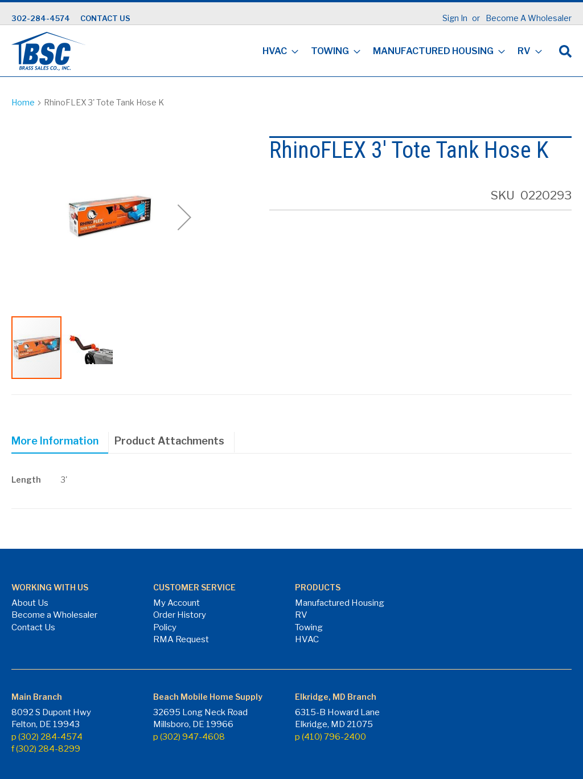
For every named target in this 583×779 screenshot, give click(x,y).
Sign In (454, 18)
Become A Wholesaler (529, 18)
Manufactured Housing (339, 603)
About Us (29, 603)
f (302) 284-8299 (45, 749)
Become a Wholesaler (54, 615)
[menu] (399, 52)
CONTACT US (105, 18)
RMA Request (181, 639)
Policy (164, 627)
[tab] (60, 443)
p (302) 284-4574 (47, 737)
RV (301, 615)
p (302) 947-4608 (189, 737)
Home (23, 102)
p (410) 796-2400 (330, 737)
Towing (309, 627)
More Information (54, 441)
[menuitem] (277, 52)
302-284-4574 (40, 18)
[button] (184, 217)
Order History (179, 615)
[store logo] (48, 51)
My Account (176, 603)
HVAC (307, 639)
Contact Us (33, 627)
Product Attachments (169, 441)
